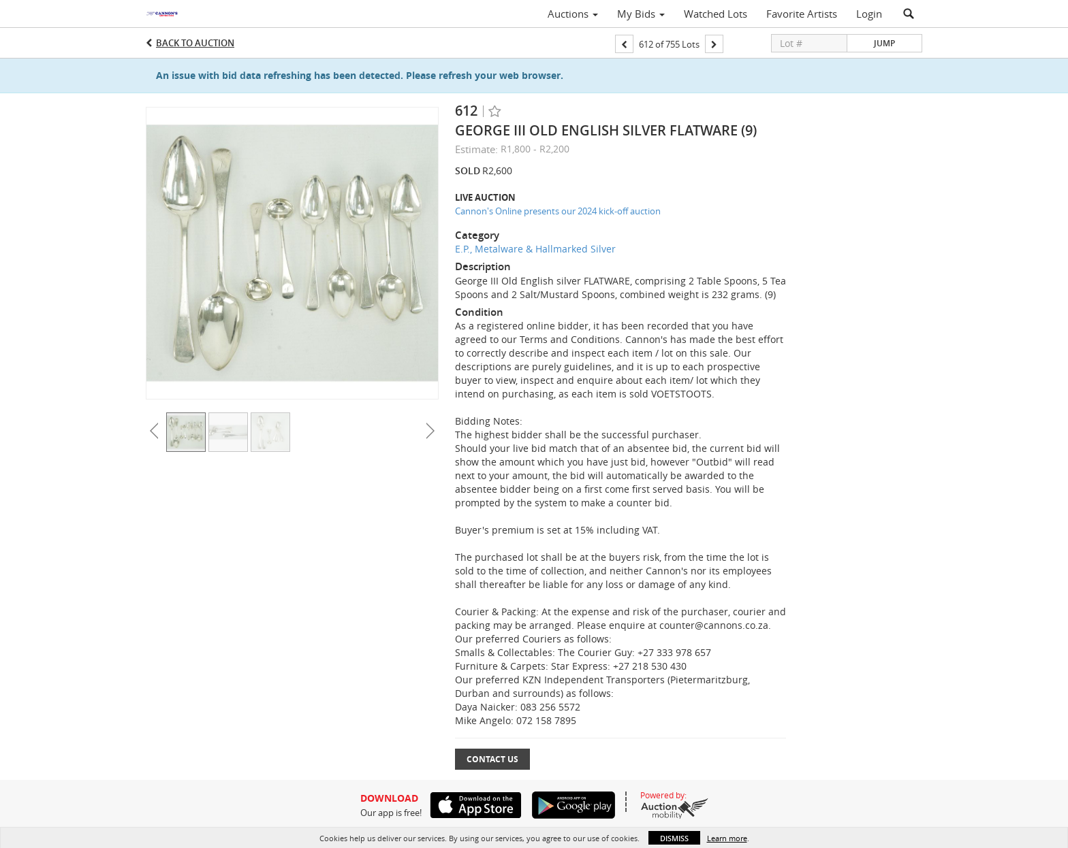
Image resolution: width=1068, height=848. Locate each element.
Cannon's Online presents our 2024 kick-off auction (558, 211)
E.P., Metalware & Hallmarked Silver (535, 248)
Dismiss (674, 838)
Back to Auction (195, 43)
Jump (884, 43)
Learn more (727, 838)
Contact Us (492, 759)
